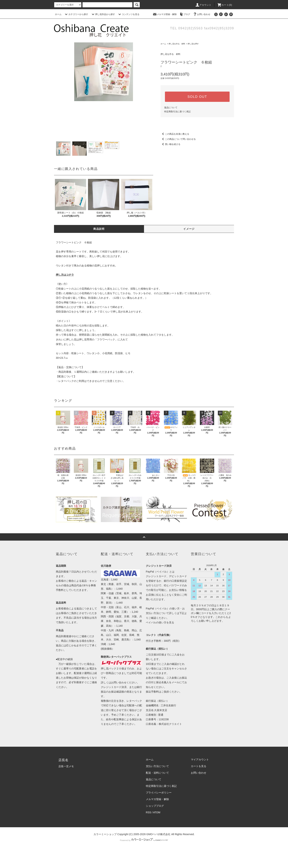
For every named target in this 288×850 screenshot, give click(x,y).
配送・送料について (157, 772)
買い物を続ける (170, 144)
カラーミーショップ (105, 834)
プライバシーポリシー (159, 792)
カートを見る (198, 766)
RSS (148, 812)
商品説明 (99, 228)
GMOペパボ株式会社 (158, 834)
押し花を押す (193, 44)
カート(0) (224, 5)
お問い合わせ (201, 14)
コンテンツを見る (128, 14)
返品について (170, 107)
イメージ (189, 228)
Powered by (144, 840)
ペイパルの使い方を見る (160, 622)
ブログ (184, 14)
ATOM (156, 812)
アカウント (203, 5)
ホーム (58, 14)
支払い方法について (157, 766)
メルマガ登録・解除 (164, 14)
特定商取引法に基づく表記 (177, 111)
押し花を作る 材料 (177, 44)
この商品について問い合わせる (178, 139)
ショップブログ (155, 805)
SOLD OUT (197, 97)
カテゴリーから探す (76, 14)
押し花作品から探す (103, 14)
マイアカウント (200, 759)
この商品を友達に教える (175, 134)
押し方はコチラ (65, 274)
